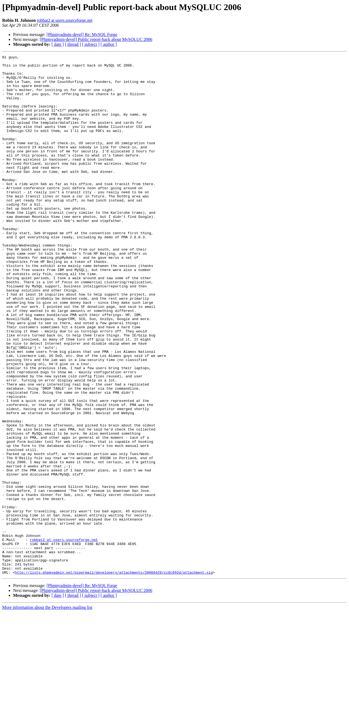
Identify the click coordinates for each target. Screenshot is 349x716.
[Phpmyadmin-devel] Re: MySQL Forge (82, 34)
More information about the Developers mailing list (47, 711)
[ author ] (109, 44)
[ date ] (58, 44)
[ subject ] (91, 44)
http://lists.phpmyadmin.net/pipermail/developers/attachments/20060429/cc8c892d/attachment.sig (114, 676)
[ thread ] (73, 44)
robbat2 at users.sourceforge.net (64, 20)
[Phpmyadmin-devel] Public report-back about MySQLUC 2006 (96, 39)
